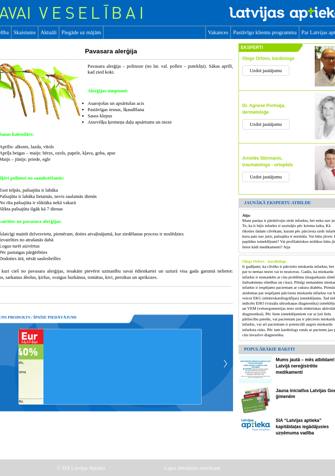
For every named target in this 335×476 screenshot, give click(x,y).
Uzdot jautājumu (266, 70)
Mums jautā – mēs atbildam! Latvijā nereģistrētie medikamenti (305, 366)
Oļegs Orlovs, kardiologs (268, 58)
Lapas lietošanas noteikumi (193, 468)
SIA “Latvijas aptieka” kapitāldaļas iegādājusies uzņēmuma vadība (302, 427)
